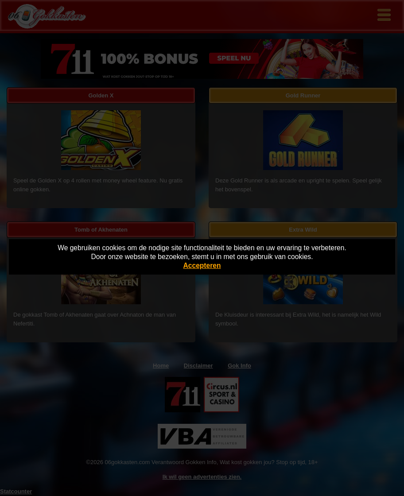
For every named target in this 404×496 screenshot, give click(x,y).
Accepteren (202, 265)
